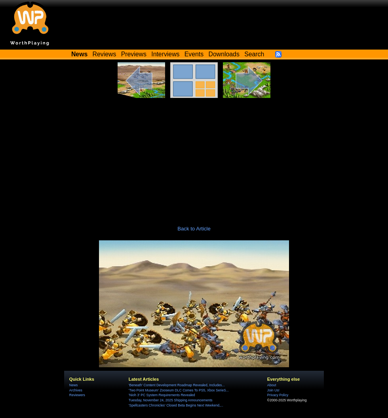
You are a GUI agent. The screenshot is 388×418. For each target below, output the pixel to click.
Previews (133, 54)
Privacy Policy (277, 395)
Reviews (104, 54)
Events (194, 54)
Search (254, 54)
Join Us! (273, 390)
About (271, 385)
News (73, 385)
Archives (75, 390)
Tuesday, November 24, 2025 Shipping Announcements (171, 400)
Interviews (165, 54)
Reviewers (77, 395)
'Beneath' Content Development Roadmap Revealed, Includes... (177, 385)
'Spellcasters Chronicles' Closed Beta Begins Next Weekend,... (176, 405)
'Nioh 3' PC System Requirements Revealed (162, 395)
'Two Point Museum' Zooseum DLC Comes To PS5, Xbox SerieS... (179, 390)
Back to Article (194, 229)
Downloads (224, 54)
